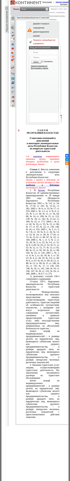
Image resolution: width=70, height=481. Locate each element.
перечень (37, 156)
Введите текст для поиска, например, (58, 14)
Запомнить (48, 62)
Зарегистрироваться (39, 66)
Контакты (64, 4)
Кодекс (41, 190)
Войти (36, 62)
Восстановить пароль (39, 68)
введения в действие (42, 185)
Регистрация (47, 2)
